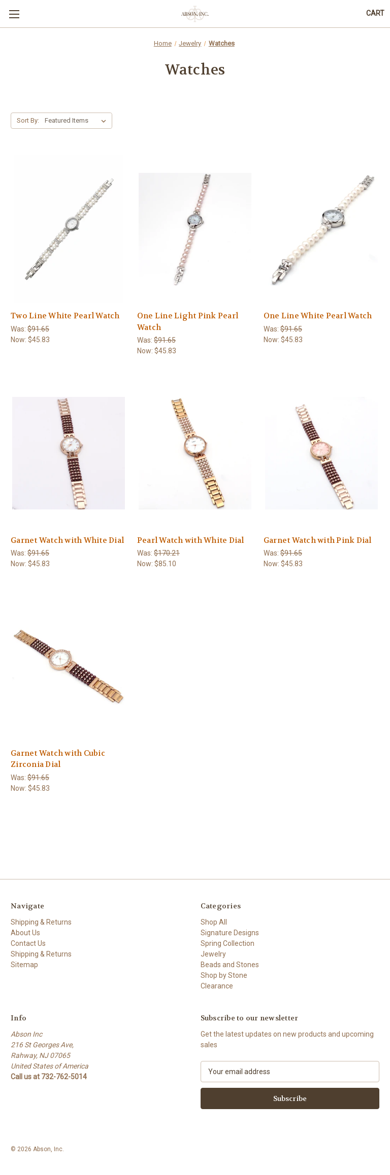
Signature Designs (230, 933)
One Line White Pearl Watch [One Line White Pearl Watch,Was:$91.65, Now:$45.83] (318, 316)
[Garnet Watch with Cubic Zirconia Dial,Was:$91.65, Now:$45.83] (68, 666)
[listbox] (77, 120)
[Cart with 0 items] (375, 13)
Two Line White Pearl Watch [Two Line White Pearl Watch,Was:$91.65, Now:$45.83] (65, 316)
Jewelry (213, 954)
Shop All (214, 922)
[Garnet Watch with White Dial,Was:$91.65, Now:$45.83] (68, 453)
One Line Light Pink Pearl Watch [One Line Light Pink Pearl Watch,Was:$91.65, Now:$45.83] (187, 322)
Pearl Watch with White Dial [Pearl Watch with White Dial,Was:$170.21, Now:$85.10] (190, 540)
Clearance (217, 986)
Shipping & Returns (41, 922)
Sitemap (24, 965)
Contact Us (28, 943)
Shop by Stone (224, 975)
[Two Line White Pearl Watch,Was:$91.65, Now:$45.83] (68, 229)
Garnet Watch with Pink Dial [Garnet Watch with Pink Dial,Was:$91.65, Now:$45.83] (318, 540)
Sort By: (28, 120)
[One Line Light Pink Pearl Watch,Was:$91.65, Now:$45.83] (195, 229)
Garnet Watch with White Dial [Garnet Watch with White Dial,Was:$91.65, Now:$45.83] (67, 540)
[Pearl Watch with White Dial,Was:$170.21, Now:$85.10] (195, 453)
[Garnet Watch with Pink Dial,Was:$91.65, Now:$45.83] (321, 453)
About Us (25, 933)
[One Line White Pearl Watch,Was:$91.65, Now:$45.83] (321, 229)
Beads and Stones (230, 965)
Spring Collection (227, 943)
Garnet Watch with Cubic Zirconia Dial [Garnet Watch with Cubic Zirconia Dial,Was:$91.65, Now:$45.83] (58, 759)
